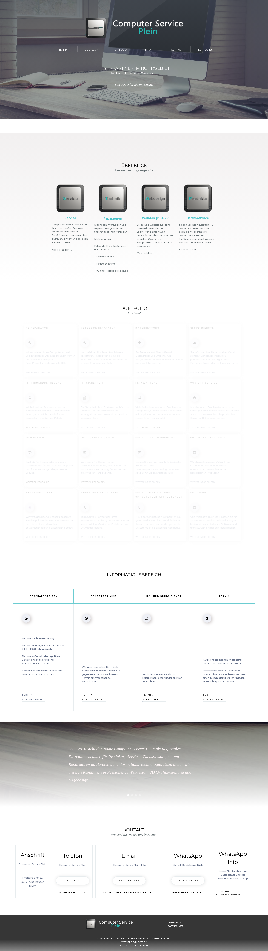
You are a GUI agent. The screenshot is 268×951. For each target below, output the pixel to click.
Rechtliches (205, 49)
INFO (148, 49)
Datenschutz (175, 926)
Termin (63, 49)
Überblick (91, 49)
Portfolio (120, 49)
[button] (210, 764)
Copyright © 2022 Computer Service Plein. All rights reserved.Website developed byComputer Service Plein (134, 942)
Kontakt (176, 49)
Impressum (175, 922)
